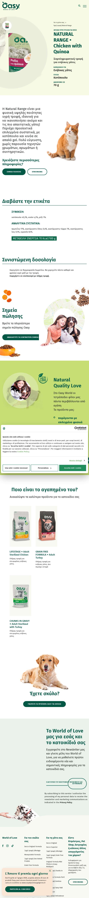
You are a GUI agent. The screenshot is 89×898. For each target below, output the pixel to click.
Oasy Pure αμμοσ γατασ (55, 854)
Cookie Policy (23, 452)
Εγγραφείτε (77, 715)
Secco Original (51, 774)
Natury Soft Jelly (30, 840)
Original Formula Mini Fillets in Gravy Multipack (54, 795)
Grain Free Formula (31, 796)
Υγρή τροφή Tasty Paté (32, 829)
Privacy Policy (66, 733)
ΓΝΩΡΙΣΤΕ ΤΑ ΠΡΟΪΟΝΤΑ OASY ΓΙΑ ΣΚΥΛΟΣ (44, 635)
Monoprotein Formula (32, 786)
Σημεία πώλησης (14, 172)
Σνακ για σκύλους (30, 851)
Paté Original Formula (32, 807)
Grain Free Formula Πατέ (33, 819)
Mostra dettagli (75, 460)
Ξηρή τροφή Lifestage (32, 782)
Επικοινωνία (38, 172)
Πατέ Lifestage (29, 811)
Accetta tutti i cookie (72, 468)
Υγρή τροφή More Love (54, 845)
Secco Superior (52, 778)
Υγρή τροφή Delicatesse (55, 827)
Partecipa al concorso (20, 889)
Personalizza (44, 468)
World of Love (9, 768)
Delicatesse (50, 823)
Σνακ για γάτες (51, 850)
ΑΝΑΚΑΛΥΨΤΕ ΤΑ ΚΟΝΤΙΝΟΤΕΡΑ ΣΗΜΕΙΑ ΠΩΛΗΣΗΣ (26, 337)
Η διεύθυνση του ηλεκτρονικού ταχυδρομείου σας (64, 713)
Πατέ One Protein (30, 815)
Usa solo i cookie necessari (16, 468)
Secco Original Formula (33, 777)
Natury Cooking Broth (54, 835)
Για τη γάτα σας (54, 768)
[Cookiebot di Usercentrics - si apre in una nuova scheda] (76, 428)
